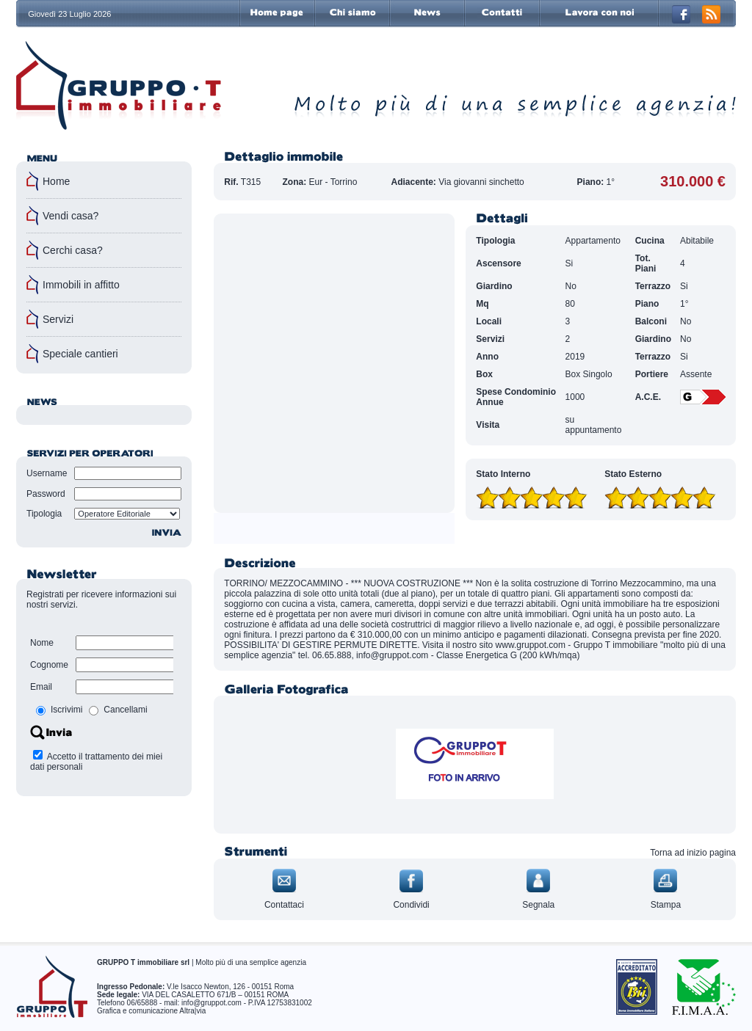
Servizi (58, 319)
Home (56, 181)
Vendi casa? (70, 216)
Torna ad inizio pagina (693, 853)
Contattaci (284, 905)
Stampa (666, 905)
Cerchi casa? (73, 250)
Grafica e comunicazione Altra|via (151, 1011)
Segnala (538, 905)
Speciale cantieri (80, 354)
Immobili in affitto (81, 285)
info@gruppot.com (211, 1003)
